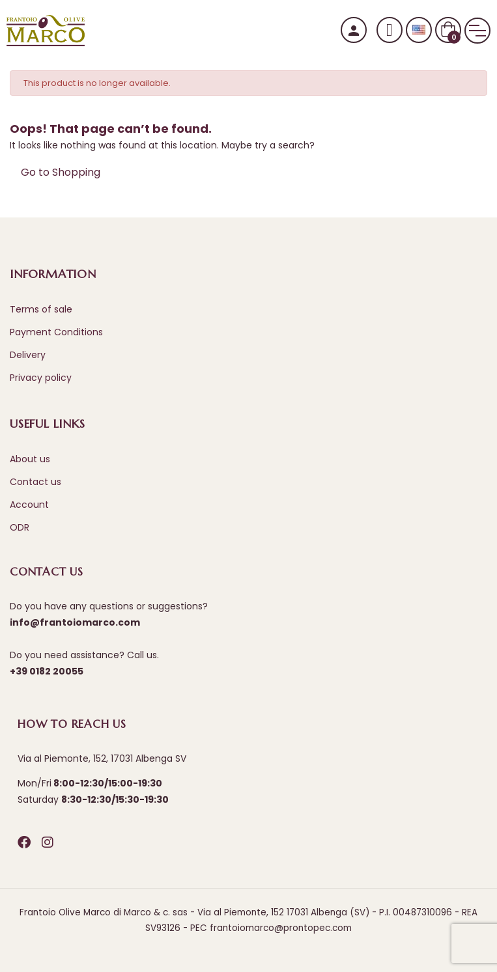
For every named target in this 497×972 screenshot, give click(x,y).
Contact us (35, 481)
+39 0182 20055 (46, 671)
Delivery (28, 354)
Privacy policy (41, 377)
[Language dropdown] (418, 30)
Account (29, 504)
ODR (19, 527)
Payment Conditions (56, 332)
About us (30, 458)
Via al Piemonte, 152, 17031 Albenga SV (102, 758)
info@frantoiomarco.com (75, 622)
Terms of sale (41, 309)
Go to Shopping (60, 172)
